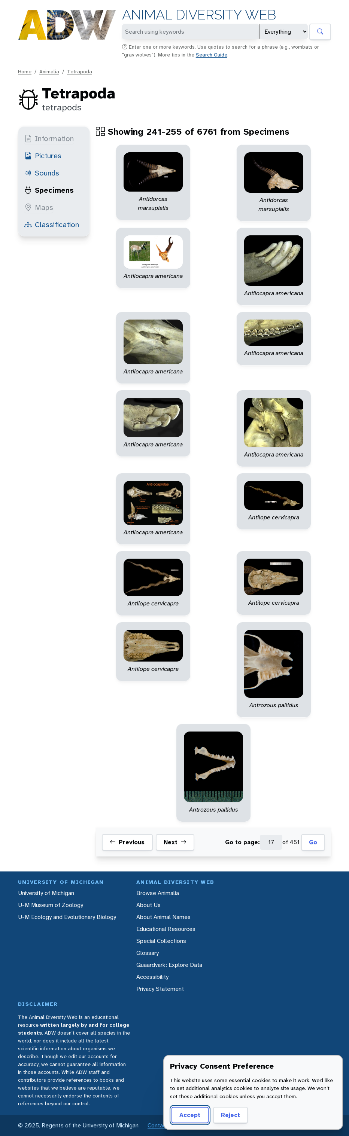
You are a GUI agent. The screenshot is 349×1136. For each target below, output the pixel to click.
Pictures (42, 155)
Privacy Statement (160, 989)
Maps (38, 207)
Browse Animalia (157, 893)
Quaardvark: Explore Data (169, 965)
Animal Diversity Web (199, 15)
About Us (148, 905)
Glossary (147, 953)
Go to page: (242, 842)
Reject (230, 1115)
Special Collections (161, 941)
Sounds (41, 172)
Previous (127, 842)
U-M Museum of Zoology (50, 905)
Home (24, 71)
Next (175, 842)
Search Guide (211, 54)
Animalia (49, 71)
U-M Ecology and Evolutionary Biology (67, 917)
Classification (51, 224)
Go (313, 842)
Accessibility (152, 977)
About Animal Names (163, 917)
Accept (189, 1115)
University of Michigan (46, 893)
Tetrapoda (79, 71)
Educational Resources (165, 929)
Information (49, 138)
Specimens (49, 190)
